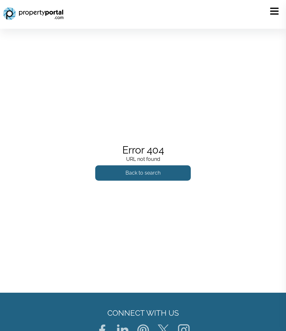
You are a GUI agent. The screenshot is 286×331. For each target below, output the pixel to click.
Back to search (143, 173)
